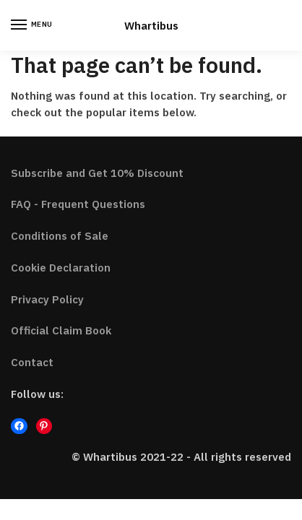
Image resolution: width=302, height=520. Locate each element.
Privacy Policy (47, 299)
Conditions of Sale (59, 236)
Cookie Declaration (61, 267)
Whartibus (151, 25)
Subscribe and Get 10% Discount (97, 173)
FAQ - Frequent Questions (78, 204)
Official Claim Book (61, 330)
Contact (32, 362)
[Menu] (32, 25)
